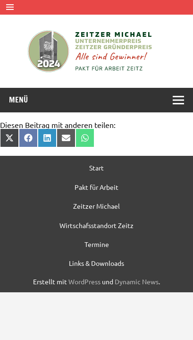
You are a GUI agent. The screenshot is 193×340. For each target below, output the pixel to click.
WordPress (84, 281)
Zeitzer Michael (96, 206)
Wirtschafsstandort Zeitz (96, 225)
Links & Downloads (96, 263)
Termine (96, 244)
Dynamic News (137, 281)
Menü (18, 99)
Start (96, 167)
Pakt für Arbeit (96, 187)
